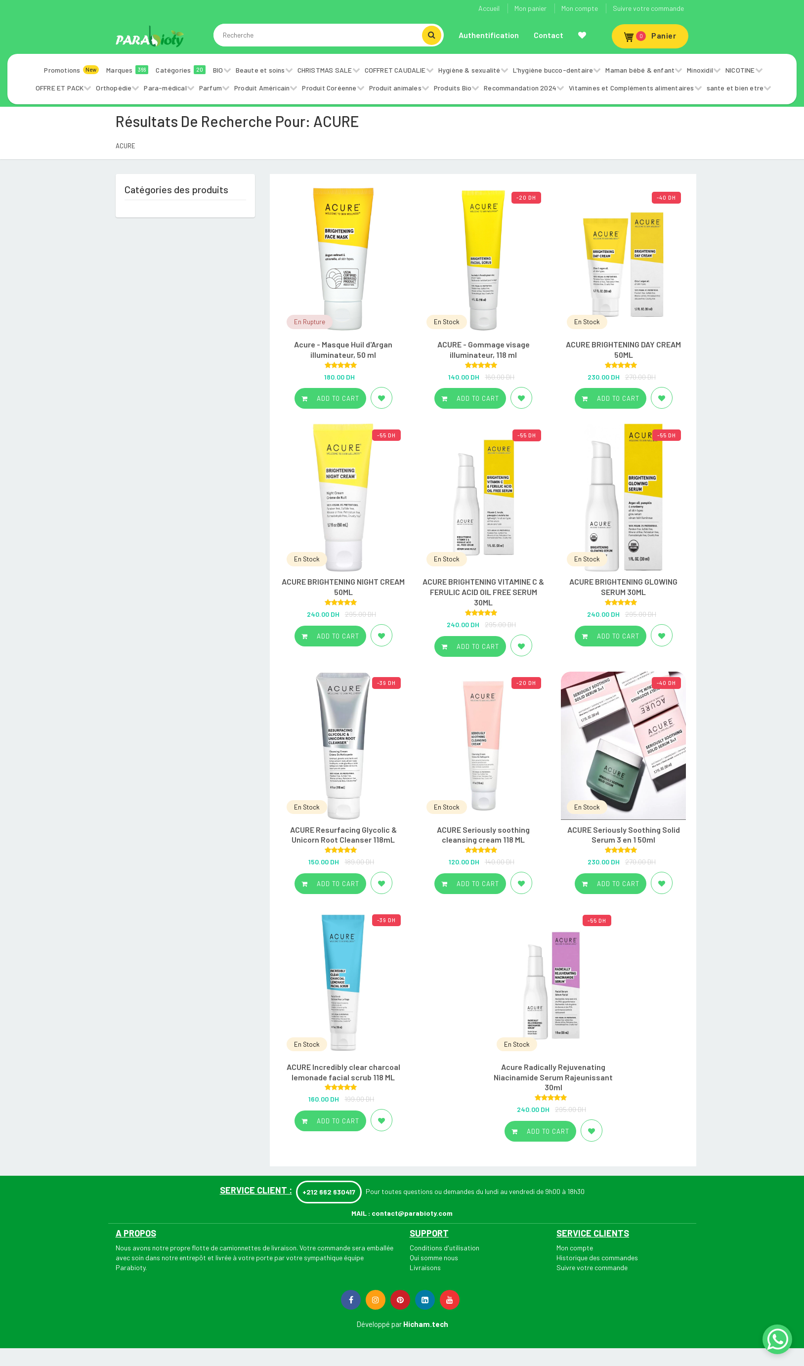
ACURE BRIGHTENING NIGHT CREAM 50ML (343, 587)
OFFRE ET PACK (60, 88)
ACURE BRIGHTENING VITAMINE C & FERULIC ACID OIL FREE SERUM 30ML (483, 592)
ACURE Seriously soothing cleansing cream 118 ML (483, 835)
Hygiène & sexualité (469, 70)
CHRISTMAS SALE (324, 70)
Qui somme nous (434, 1257)
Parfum (210, 88)
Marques (127, 69)
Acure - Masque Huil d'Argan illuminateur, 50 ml (343, 349)
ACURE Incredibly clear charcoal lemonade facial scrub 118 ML (343, 1072)
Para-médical (165, 88)
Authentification (489, 35)
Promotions (71, 69)
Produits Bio (452, 88)
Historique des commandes (597, 1257)
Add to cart (330, 398)
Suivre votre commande (648, 8)
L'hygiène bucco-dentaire (553, 70)
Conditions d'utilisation (444, 1247)
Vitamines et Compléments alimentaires (631, 88)
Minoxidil (700, 70)
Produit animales (395, 88)
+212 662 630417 (328, 1192)
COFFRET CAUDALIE (395, 70)
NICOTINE (740, 70)
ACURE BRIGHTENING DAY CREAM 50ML (623, 349)
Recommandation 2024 (520, 88)
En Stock (447, 322)
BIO (218, 70)
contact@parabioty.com (412, 1213)
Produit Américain (262, 88)
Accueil (489, 8)
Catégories (181, 69)
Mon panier (530, 8)
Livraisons (425, 1267)
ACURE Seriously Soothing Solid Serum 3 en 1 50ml (623, 835)
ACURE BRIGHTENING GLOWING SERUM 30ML (623, 587)
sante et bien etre (735, 88)
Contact (548, 35)
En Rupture (309, 322)
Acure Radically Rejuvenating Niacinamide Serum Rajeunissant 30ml (553, 1077)
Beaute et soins (260, 70)
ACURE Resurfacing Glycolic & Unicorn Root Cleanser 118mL (343, 835)
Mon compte (579, 8)
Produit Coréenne (329, 88)
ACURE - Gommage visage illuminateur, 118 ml (483, 349)
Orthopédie (113, 88)
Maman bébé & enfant (640, 70)
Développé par (379, 1324)
